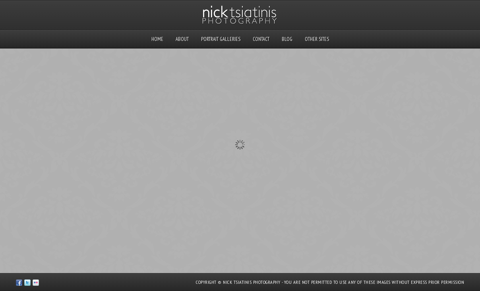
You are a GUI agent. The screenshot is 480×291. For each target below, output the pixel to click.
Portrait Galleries (220, 39)
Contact (261, 39)
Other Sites (317, 39)
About (182, 39)
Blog (287, 39)
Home (157, 39)
